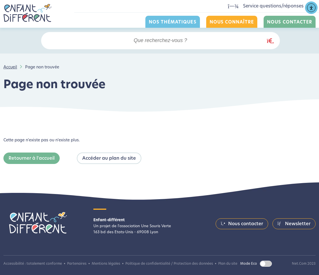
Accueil (10, 67)
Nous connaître (232, 22)
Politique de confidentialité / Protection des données (169, 264)
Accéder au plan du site (109, 158)
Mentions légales (106, 264)
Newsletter (294, 223)
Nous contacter (289, 22)
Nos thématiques (172, 22)
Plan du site (227, 264)
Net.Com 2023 (304, 264)
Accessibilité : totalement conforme (32, 264)
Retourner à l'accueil (32, 158)
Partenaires (77, 264)
